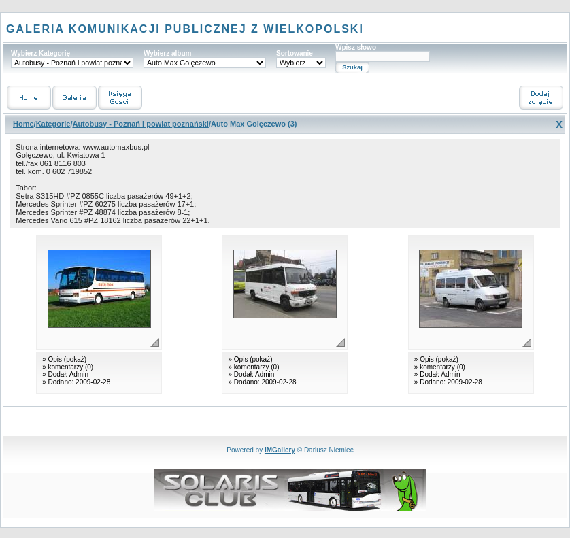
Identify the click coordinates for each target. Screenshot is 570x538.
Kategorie (53, 124)
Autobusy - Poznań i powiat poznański (140, 124)
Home (23, 124)
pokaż (75, 359)
